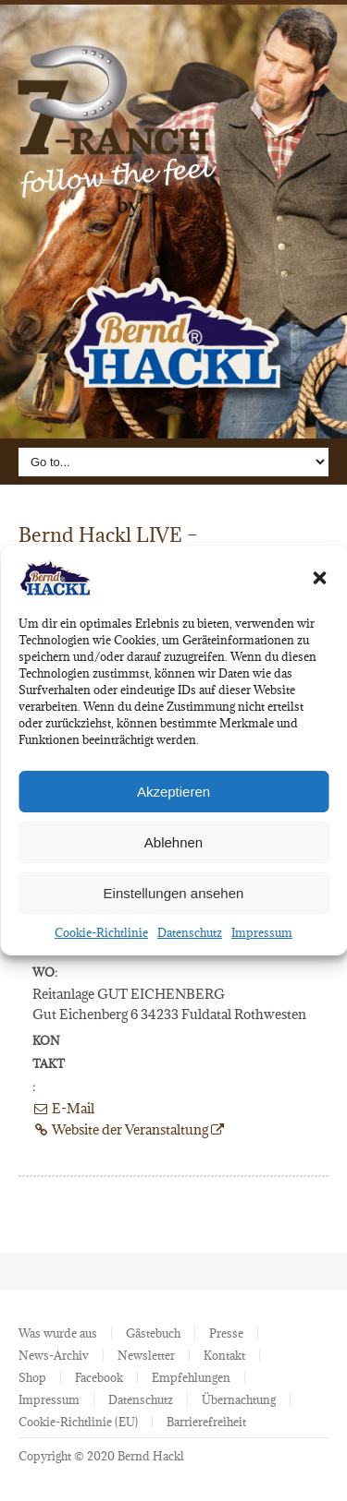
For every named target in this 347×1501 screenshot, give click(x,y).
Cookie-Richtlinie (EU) (78, 1421)
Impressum (261, 932)
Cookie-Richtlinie (101, 932)
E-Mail (63, 1108)
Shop (32, 1377)
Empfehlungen (191, 1377)
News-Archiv (54, 1355)
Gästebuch (153, 1333)
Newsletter (146, 1355)
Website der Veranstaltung (128, 1129)
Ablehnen (173, 842)
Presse (226, 1333)
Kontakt (224, 1355)
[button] (319, 578)
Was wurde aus (58, 1333)
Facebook (99, 1377)
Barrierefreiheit (206, 1421)
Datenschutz (189, 932)
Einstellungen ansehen (174, 893)
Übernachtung (239, 1399)
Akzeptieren (173, 791)
